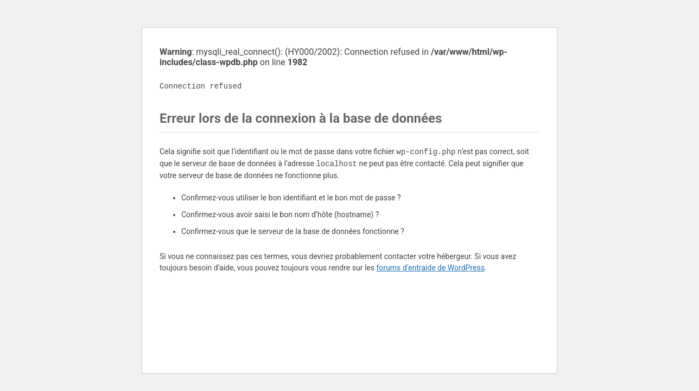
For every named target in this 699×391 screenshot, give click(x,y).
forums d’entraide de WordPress (430, 267)
